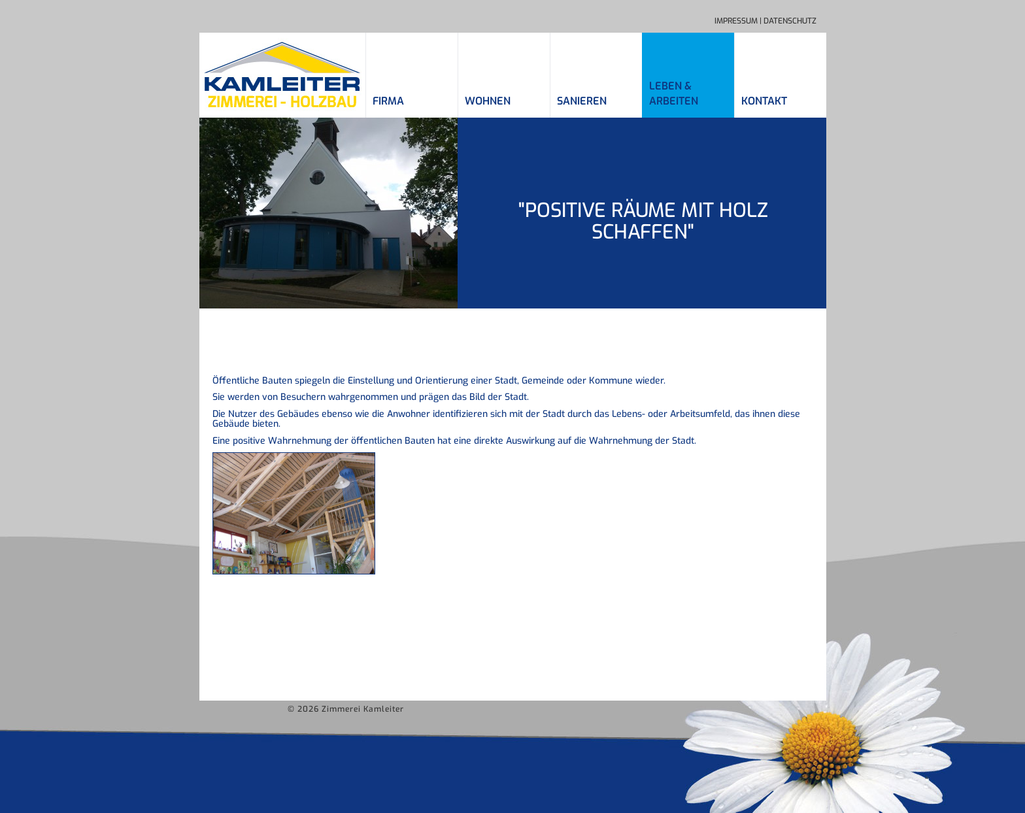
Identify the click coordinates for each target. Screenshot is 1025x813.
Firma (388, 101)
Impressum (736, 21)
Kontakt (764, 101)
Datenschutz (790, 21)
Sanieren (582, 101)
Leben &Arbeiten (673, 93)
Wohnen (488, 101)
